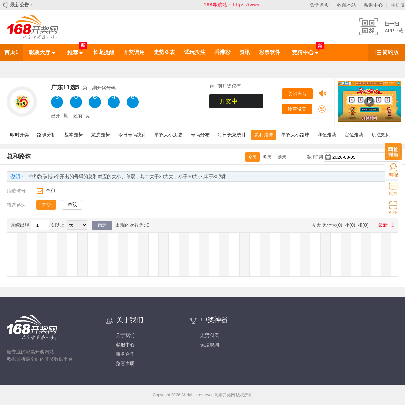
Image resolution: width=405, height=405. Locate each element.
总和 (50, 190)
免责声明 (125, 363)
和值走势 (327, 134)
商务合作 (125, 354)
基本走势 (73, 134)
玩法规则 (381, 134)
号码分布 (200, 134)
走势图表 (164, 52)
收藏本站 (346, 5)
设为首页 (319, 5)
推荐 (75, 52)
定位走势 (354, 134)
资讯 (244, 52)
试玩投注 (195, 52)
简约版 (390, 52)
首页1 (11, 52)
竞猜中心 (305, 52)
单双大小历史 (168, 134)
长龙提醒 (103, 52)
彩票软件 (269, 52)
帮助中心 (373, 5)
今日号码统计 (132, 134)
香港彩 (222, 52)
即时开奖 (19, 134)
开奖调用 (134, 52)
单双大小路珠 (295, 134)
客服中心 (125, 344)
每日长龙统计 (232, 134)
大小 (46, 204)
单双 (72, 204)
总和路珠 (263, 134)
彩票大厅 (42, 52)
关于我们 (125, 335)
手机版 (398, 5)
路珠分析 (46, 134)
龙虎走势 (100, 134)
